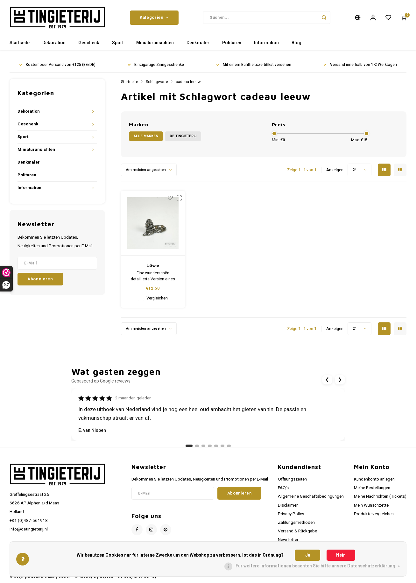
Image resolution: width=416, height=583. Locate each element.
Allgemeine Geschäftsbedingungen (311, 496)
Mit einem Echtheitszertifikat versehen (253, 64)
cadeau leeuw (188, 82)
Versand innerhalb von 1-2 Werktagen (360, 64)
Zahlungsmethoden (296, 522)
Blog (296, 42)
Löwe (152, 265)
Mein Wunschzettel (372, 505)
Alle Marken (146, 136)
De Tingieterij (183, 136)
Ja (307, 555)
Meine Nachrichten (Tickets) (380, 496)
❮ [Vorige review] (327, 379)
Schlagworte (157, 82)
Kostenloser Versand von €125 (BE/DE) (57, 64)
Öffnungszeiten (292, 479)
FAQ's (283, 488)
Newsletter (288, 540)
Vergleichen (157, 298)
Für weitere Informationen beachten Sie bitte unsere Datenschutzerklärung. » (318, 566)
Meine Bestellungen (372, 488)
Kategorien (154, 17)
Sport (117, 42)
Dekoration (54, 42)
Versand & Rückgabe (297, 531)
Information (266, 42)
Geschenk (88, 42)
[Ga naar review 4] (210, 446)
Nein (341, 555)
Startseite (20, 42)
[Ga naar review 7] (229, 446)
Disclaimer (288, 505)
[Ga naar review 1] (189, 446)
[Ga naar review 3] (203, 446)
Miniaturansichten (155, 42)
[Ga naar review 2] (197, 446)
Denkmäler (198, 42)
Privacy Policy (291, 514)
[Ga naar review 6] (222, 446)
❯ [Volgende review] (340, 379)
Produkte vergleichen (374, 514)
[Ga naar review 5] (216, 446)
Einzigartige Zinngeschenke (156, 64)
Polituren (231, 42)
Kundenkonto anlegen (374, 479)
